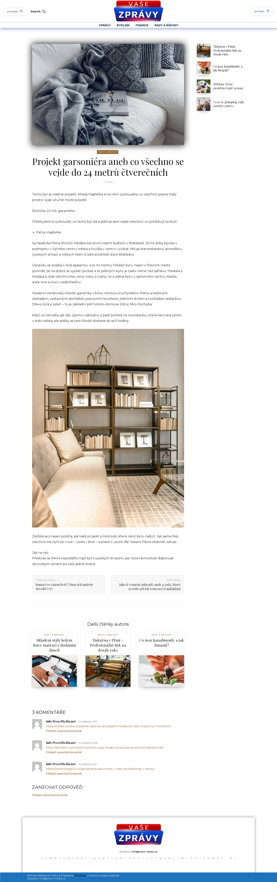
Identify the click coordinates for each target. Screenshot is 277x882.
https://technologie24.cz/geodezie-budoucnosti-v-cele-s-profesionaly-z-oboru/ (100, 769)
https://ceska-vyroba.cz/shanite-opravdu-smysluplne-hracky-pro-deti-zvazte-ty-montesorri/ (108, 726)
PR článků (80, 875)
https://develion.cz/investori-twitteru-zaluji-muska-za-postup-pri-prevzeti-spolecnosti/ (105, 747)
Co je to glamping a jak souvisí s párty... (228, 104)
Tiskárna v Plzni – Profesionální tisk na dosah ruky (227, 50)
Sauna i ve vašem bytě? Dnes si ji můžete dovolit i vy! (64, 586)
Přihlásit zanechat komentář (64, 731)
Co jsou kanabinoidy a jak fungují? (227, 68)
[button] (39, 11)
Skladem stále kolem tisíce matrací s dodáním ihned (54, 644)
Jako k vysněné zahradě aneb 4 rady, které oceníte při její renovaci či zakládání (149, 586)
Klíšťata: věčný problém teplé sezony (228, 86)
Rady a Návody (107, 152)
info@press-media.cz (144, 851)
